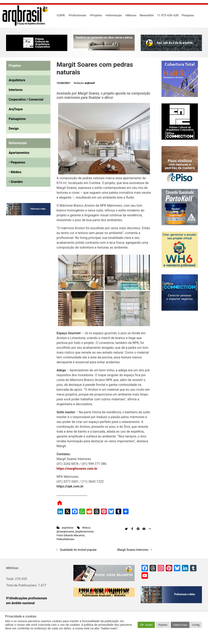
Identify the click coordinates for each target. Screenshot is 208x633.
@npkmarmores (84, 531)
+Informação (113, 15)
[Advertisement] (31, 259)
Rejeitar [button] (162, 624)
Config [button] (196, 624)
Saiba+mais (180, 624)
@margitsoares (65, 531)
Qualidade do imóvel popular (78, 550)
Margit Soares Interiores (132, 550)
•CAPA (60, 15)
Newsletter (147, 15)
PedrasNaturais (65, 539)
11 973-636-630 (167, 15)
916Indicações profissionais (26, 598)
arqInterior (68, 527)
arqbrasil (89, 82)
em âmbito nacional (20, 603)
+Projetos (96, 15)
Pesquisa (188, 15)
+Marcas (130, 15)
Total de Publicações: (22, 585)
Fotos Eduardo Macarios (71, 535)
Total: (10, 579)
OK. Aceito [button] (146, 624)
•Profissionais (77, 15)
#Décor (86, 527)
